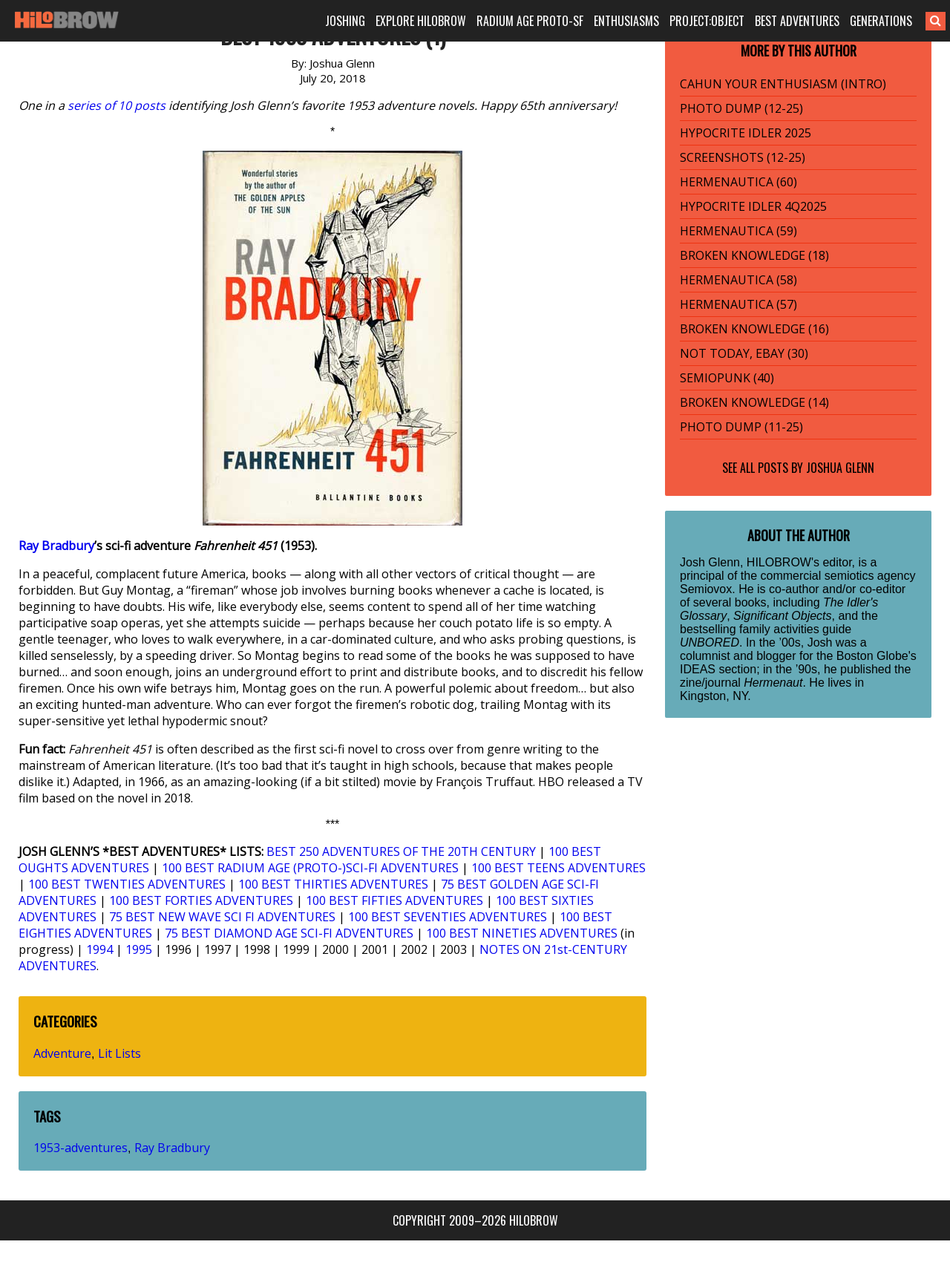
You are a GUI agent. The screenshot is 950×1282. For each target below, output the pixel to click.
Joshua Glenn (840, 468)
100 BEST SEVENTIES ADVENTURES (447, 917)
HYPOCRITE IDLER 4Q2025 (753, 206)
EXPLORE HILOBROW (421, 21)
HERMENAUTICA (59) (738, 231)
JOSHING (345, 21)
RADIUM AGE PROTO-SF (529, 21)
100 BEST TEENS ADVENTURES (558, 868)
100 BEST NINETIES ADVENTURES (522, 933)
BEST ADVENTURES (797, 21)
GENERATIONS (881, 21)
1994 (99, 949)
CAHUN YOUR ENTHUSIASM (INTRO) (783, 84)
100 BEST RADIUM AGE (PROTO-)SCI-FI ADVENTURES (310, 868)
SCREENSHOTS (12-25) (742, 157)
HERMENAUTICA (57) (738, 304)
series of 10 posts (117, 105)
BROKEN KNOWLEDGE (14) (754, 402)
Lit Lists (119, 1053)
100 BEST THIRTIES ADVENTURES (333, 884)
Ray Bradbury (56, 545)
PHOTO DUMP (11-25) (741, 427)
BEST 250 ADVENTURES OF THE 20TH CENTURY (401, 851)
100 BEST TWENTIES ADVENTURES (127, 884)
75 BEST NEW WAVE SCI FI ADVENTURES (222, 917)
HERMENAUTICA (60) (738, 182)
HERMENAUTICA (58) (738, 280)
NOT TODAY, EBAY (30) (744, 353)
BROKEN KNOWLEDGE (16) (754, 329)
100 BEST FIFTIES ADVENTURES (394, 900)
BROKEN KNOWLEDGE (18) (754, 255)
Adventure (62, 1053)
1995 (138, 949)
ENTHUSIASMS (626, 21)
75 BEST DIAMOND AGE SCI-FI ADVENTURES (289, 933)
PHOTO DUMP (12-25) (741, 108)
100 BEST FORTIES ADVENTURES (201, 900)
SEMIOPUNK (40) (727, 378)
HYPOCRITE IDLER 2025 (745, 133)
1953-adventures (80, 1147)
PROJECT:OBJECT (706, 21)
